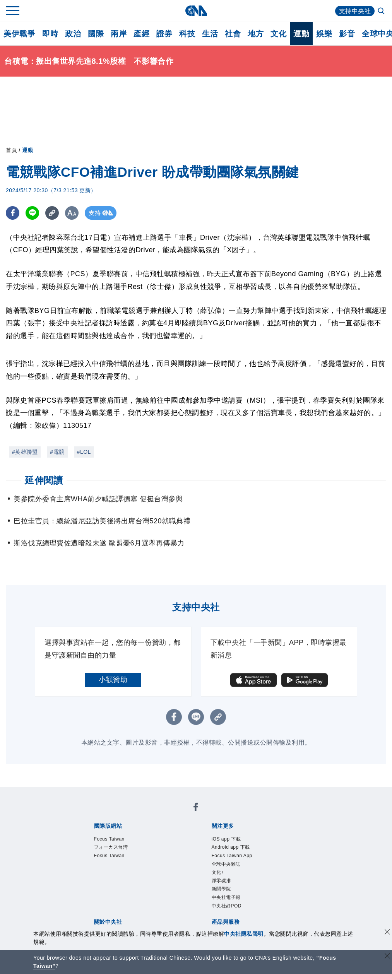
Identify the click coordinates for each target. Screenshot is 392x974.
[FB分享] (12, 213)
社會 (233, 33)
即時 (50, 33)
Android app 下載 (231, 847)
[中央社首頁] (196, 10)
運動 (301, 33)
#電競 (57, 452)
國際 (96, 33)
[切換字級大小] (72, 213)
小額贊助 (113, 680)
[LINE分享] (32, 213)
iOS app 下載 (226, 839)
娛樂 (324, 33)
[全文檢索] (382, 11)
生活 (210, 33)
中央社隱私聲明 (244, 934)
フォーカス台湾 (111, 847)
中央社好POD (227, 906)
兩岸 (119, 33)
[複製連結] (52, 213)
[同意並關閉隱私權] (387, 933)
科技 (187, 33)
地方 (256, 33)
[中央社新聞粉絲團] (195, 808)
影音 (347, 33)
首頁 (11, 150)
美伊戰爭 (19, 33)
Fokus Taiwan (109, 855)
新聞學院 (221, 889)
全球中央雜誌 (226, 864)
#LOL (84, 452)
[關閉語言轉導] (387, 957)
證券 (164, 33)
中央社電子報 (226, 897)
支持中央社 (355, 11)
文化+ (218, 872)
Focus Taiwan (109, 839)
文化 (278, 33)
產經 (141, 33)
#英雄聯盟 (25, 452)
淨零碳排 (221, 880)
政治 (73, 33)
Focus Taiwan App (232, 855)
